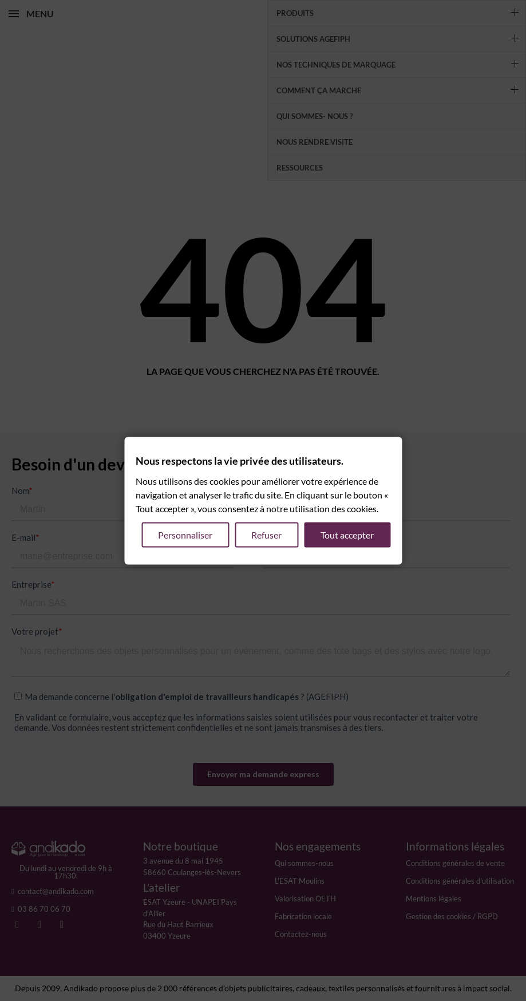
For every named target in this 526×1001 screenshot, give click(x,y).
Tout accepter (347, 534)
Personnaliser (185, 534)
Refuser (266, 534)
